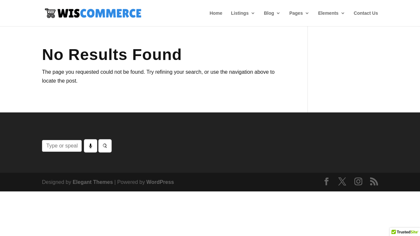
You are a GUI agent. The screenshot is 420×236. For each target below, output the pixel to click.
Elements (328, 13)
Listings (240, 13)
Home (216, 13)
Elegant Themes (93, 182)
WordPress (160, 182)
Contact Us (366, 13)
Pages (296, 13)
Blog (269, 13)
